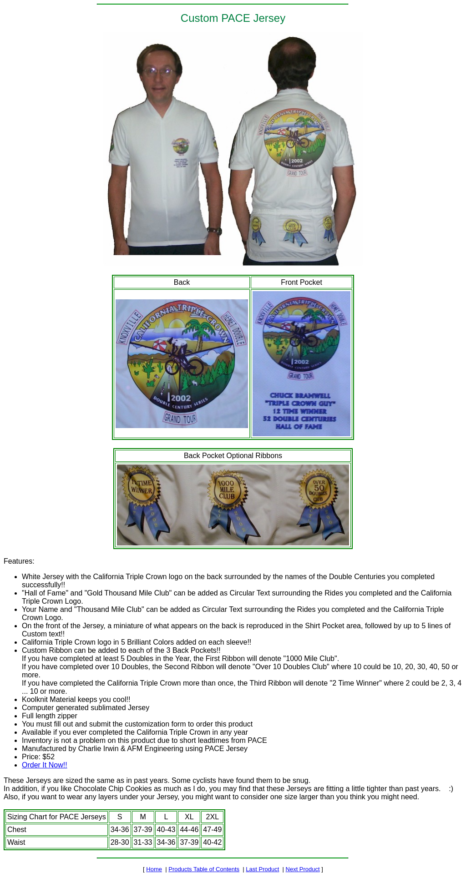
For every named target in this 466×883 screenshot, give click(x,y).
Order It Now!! (44, 765)
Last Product (262, 869)
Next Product (303, 869)
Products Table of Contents (203, 869)
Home (154, 869)
